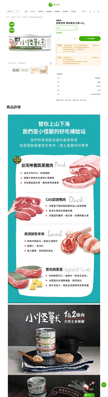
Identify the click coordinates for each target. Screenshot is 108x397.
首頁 (26, 11)
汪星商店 (33, 11)
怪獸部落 (58, 20)
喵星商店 (41, 11)
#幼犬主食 (68, 100)
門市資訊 (73, 11)
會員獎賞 (65, 11)
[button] (84, 11)
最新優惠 (49, 11)
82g (59, 28)
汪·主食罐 (24, 17)
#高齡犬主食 (60, 100)
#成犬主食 (76, 100)
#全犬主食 (83, 100)
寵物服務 (57, 11)
